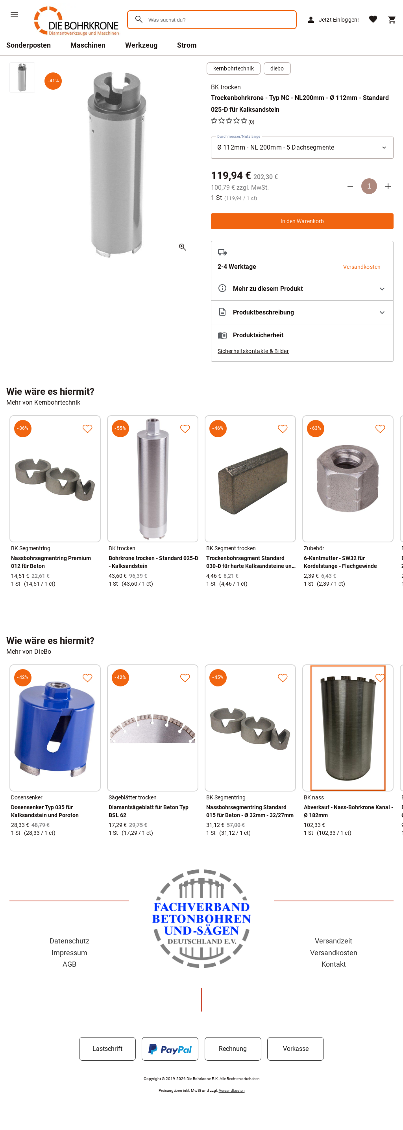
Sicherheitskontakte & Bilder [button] (253, 351)
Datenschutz (69, 941)
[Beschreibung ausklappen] (302, 312)
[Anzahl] (369, 186)
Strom (187, 45)
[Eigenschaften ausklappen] (302, 288)
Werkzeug (141, 45)
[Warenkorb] (392, 20)
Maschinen (87, 45)
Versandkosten (333, 953)
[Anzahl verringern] (350, 186)
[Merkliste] (373, 20)
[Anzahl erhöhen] (388, 186)
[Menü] (14, 14)
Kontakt (334, 964)
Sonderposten (28, 45)
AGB (69, 964)
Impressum (69, 953)
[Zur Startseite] (75, 37)
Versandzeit (333, 941)
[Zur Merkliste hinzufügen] (87, 428)
